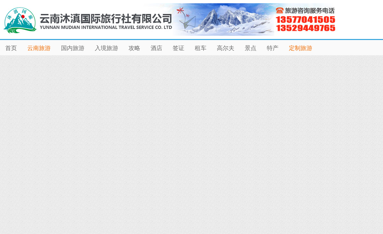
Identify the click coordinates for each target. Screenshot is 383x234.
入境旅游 (106, 48)
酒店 (156, 48)
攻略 (134, 48)
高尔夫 (225, 48)
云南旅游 (39, 48)
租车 (200, 48)
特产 (272, 48)
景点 (250, 48)
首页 (11, 48)
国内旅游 (72, 48)
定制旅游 (300, 48)
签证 (178, 48)
